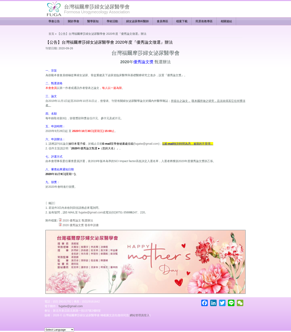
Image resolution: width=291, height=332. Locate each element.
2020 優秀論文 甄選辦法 (77, 220)
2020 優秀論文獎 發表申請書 (80, 225)
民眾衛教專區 (204, 21)
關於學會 (73, 21)
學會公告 (54, 21)
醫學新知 (93, 21)
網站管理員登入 (140, 315)
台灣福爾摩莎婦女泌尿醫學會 (97, 6)
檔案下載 (182, 21)
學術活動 (112, 21)
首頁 (51, 33)
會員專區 (162, 21)
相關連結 (226, 21)
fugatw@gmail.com (146, 143)
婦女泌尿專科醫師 (137, 21)
